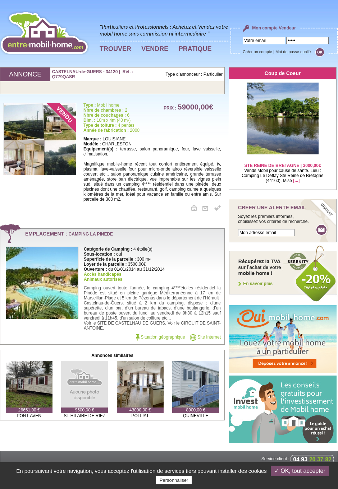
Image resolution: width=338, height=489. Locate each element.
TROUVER (115, 48)
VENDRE (154, 48)
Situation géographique (160, 337)
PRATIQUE (195, 48)
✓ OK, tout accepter (299, 471)
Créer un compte (257, 52)
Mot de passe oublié (293, 52)
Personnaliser (174, 480)
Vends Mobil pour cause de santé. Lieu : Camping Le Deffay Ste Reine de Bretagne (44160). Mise (282, 168)
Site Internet (205, 337)
